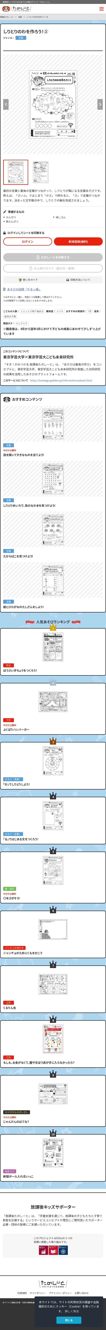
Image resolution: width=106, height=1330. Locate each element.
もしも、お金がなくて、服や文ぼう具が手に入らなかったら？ (39, 1062)
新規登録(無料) (78, 241)
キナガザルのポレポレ (16, 1112)
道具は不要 (10, 316)
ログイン (27, 241)
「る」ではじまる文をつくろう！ (21, 839)
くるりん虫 (9, 1008)
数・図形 (9, 888)
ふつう (60, 311)
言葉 (20, 17)
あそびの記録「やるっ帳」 (24, 289)
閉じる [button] (69, 1320)
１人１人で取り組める (32, 311)
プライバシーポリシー (60, 1293)
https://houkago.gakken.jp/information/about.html (61, 380)
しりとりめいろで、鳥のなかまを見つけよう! (29, 505)
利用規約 (22, 1293)
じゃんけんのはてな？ (16, 1121)
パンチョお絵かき (14, 947)
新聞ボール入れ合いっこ (18, 1176)
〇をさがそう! (11, 898)
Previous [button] (6, 104)
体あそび (9, 1171)
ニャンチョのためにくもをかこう (22, 953)
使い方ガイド (30, 279)
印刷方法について (80, 279)
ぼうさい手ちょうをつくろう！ (20, 670)
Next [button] (100, 104)
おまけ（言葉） (13, 779)
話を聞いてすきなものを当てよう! (23, 455)
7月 (90, 311)
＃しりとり (21, 323)
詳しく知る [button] (72, 1311)
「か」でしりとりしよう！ (16, 784)
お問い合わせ (82, 1293)
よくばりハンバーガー (16, 729)
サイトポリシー (38, 1293)
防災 (8, 665)
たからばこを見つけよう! (18, 556)
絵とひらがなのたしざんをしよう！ (23, 607)
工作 (8, 720)
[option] (53, 104)
